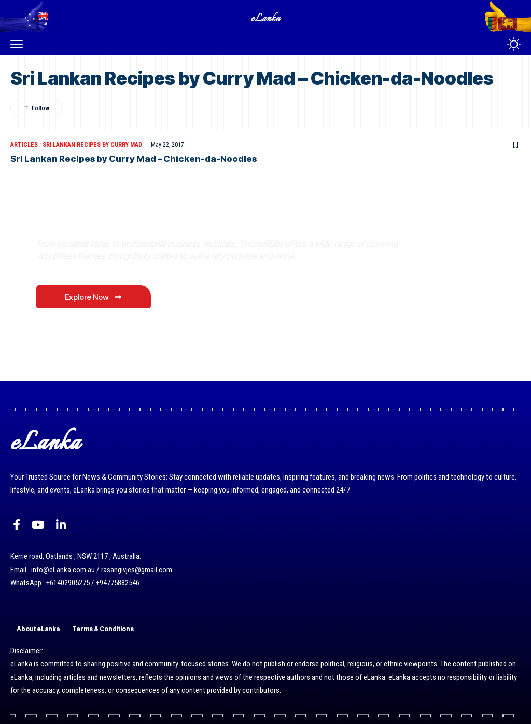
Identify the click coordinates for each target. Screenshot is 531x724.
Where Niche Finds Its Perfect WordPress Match (181, 220)
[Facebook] (16, 525)
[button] (19, 44)
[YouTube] (38, 525)
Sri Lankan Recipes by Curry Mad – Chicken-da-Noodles (135, 159)
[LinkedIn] (60, 525)
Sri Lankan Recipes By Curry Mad (92, 144)
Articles (24, 144)
